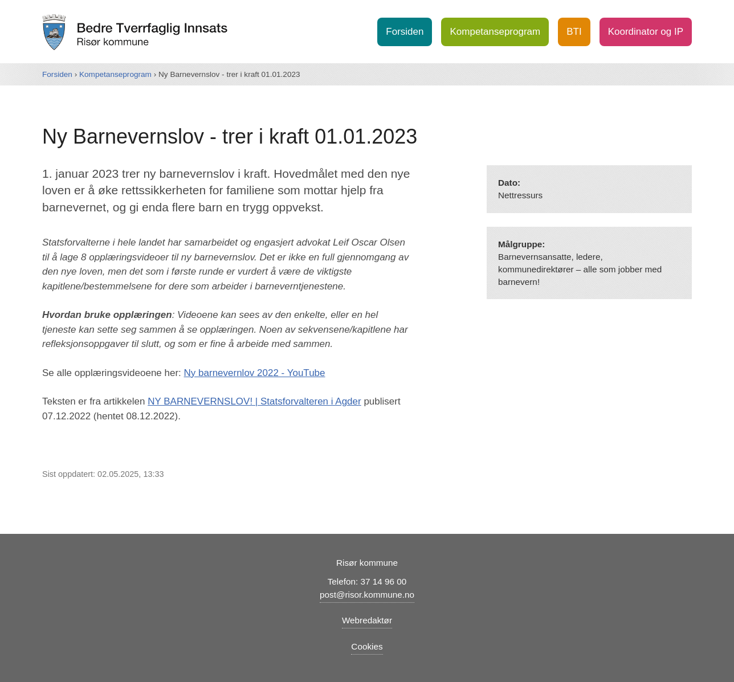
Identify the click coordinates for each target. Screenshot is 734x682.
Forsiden (404, 31)
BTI (573, 31)
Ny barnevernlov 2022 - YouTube (254, 372)
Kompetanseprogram (495, 31)
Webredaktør (367, 620)
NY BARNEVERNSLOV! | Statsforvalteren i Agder (254, 401)
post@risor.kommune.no (367, 594)
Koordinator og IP (645, 31)
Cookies (366, 646)
